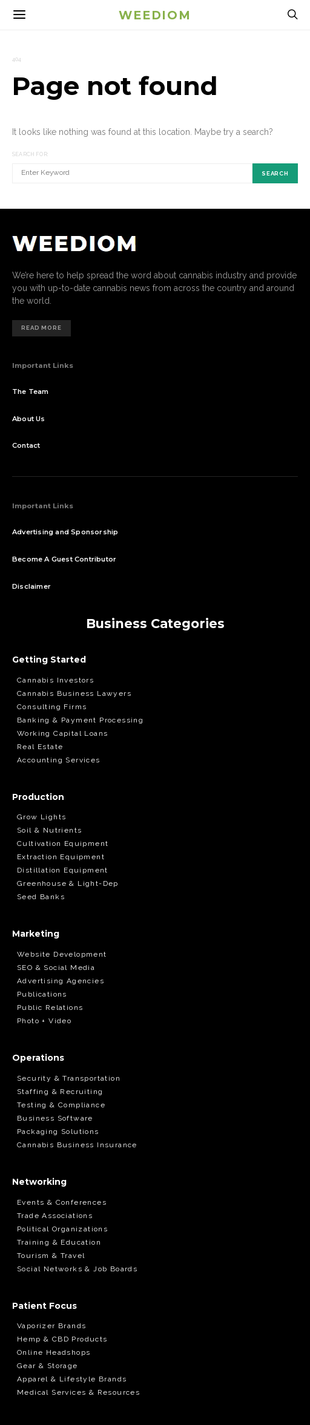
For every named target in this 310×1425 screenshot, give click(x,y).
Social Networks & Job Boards (77, 1269)
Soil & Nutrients (49, 830)
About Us (28, 418)
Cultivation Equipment (62, 843)
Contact (26, 445)
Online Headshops (53, 1352)
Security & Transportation (68, 1078)
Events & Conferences (62, 1202)
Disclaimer (31, 586)
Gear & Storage (47, 1365)
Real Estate (40, 746)
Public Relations (50, 1007)
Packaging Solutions (58, 1131)
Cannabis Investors (55, 680)
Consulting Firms (52, 707)
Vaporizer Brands (51, 1326)
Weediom (155, 14)
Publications (42, 994)
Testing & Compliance (61, 1105)
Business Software (55, 1118)
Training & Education (59, 1242)
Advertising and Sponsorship (65, 532)
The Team (30, 391)
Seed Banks (41, 897)
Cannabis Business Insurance (77, 1145)
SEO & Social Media (56, 967)
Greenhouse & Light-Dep (68, 883)
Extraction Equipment (61, 857)
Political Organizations (62, 1229)
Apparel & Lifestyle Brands (72, 1379)
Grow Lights (41, 817)
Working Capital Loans (62, 733)
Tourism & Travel (51, 1255)
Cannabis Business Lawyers (74, 693)
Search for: (30, 154)
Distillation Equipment (62, 870)
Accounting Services (59, 760)
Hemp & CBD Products (62, 1339)
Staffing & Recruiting (60, 1091)
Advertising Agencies (60, 981)
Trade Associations (55, 1215)
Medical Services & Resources (78, 1392)
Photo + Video (44, 1021)
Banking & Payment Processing (80, 720)
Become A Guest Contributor (64, 559)
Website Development (62, 954)
